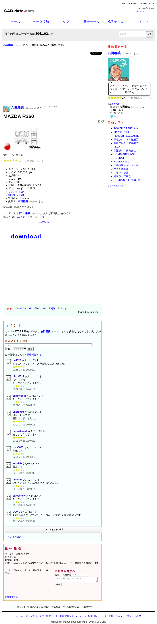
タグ (66, 21)
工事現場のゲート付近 (126, 165)
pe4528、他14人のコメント (18, 207)
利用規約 (92, 617)
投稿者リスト (117, 21)
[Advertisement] (54, 80)
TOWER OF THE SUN (126, 128)
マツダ (63, 308)
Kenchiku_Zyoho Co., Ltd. (91, 622)
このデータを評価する (39, 222)
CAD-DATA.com (147, 3)
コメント (142, 21)
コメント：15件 (17, 191)
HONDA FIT (120, 158)
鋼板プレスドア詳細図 (126, 139)
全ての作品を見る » (116, 186)
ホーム (15, 21)
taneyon (94, 312)
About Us (81, 617)
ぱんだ (117, 147)
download (26, 236)
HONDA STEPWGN (125, 154)
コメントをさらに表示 (53, 529)
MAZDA (21, 308)
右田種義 (121, 53)
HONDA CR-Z (121, 161)
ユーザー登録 (106, 617)
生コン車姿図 (121, 169)
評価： (16, 348)
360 (38, 308)
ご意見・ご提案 (133, 617)
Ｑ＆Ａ (119, 617)
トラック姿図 (121, 172)
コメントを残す (13, 536)
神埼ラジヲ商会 (122, 176)
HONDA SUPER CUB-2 (127, 180)
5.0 (23, 161)
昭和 (53, 308)
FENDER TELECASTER (127, 136)
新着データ (91, 21)
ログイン (140, 11)
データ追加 (41, 21)
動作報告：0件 (16, 195)
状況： (72, 575)
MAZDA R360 (121, 132)
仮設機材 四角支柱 (125, 150)
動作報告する (34, 354)
